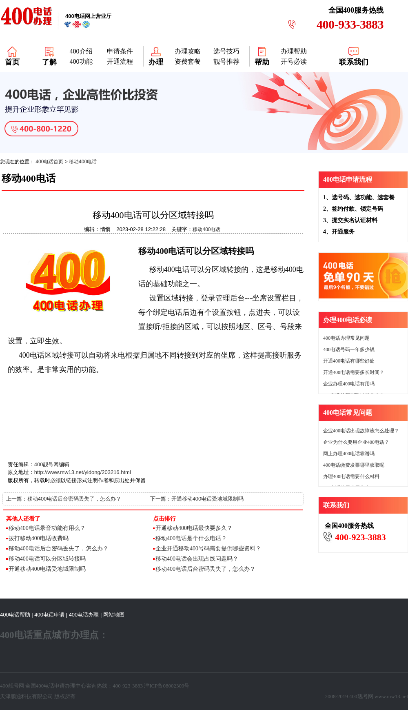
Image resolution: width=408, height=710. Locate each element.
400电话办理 (84, 615)
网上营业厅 (88, 16)
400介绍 (81, 51)
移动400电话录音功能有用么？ (47, 528)
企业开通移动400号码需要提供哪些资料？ (208, 548)
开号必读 (294, 61)
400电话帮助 (15, 615)
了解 (49, 62)
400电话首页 (49, 162)
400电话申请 (49, 615)
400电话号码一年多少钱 (349, 349)
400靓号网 (46, 464)
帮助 (262, 62)
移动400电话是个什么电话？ (191, 538)
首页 (12, 62)
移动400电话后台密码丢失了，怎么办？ (74, 499)
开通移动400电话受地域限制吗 (207, 499)
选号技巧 (226, 51)
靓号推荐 (226, 61)
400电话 (45, 686)
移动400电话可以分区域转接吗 (47, 559)
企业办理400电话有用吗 (349, 384)
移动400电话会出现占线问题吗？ (196, 559)
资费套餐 (188, 61)
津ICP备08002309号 (166, 686)
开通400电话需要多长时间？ (353, 372)
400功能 (81, 61)
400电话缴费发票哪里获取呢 (353, 465)
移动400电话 (83, 162)
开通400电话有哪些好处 (349, 361)
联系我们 (353, 62)
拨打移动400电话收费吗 (39, 538)
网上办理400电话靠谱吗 (349, 453)
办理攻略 (188, 51)
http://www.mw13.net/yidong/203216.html (82, 472)
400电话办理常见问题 (346, 338)
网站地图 (113, 615)
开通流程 (120, 61)
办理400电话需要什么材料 (351, 476)
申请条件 (120, 51)
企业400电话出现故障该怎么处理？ (361, 431)
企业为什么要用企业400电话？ (356, 442)
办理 (156, 62)
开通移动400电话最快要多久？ (194, 528)
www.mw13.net (391, 696)
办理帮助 (294, 51)
